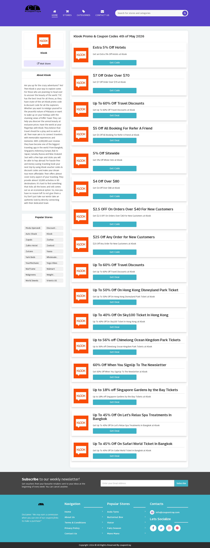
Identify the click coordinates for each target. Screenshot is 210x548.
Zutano (29, 251)
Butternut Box (126, 517)
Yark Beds (30, 257)
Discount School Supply (53, 228)
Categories (83, 13)
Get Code (115, 62)
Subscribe (181, 483)
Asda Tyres (126, 511)
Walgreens (31, 274)
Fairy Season (126, 528)
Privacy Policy (84, 528)
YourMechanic (32, 263)
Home (55, 13)
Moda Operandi (33, 228)
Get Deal (114, 115)
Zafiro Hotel (31, 245)
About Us (84, 517)
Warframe (30, 269)
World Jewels (32, 280)
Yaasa (49, 251)
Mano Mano (126, 533)
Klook (49, 234)
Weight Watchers (51, 275)
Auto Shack (31, 234)
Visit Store (44, 63)
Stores (67, 13)
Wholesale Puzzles (51, 257)
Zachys (50, 239)
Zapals (29, 239)
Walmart (51, 269)
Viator (126, 522)
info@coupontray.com (165, 512)
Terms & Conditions (84, 522)
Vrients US (52, 280)
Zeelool (50, 245)
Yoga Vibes (52, 263)
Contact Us (102, 13)
